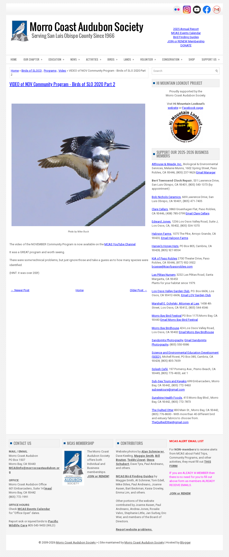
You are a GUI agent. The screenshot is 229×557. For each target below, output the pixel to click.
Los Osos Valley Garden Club (170, 291)
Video (62, 70)
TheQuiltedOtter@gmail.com (170, 422)
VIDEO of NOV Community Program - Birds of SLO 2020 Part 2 (62, 84)
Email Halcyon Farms (174, 238)
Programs (50, 70)
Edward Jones (161, 221)
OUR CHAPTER (34, 58)
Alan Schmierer (152, 451)
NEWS (76, 58)
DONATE (186, 45)
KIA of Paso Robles (164, 258)
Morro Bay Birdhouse (165, 328)
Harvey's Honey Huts (165, 246)
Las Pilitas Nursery (163, 274)
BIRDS (113, 58)
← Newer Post (20, 290)
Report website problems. (134, 529)
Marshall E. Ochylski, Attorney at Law (175, 303)
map (48, 488)
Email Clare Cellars (197, 213)
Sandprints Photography (167, 340)
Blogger (185, 542)
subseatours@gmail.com (168, 389)
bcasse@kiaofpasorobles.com (172, 266)
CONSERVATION (173, 58)
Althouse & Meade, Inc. (167, 164)
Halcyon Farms (161, 233)
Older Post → (138, 290)
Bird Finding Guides (186, 37)
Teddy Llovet (136, 460)
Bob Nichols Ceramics (166, 197)
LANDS (130, 58)
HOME (14, 59)
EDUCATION (58, 58)
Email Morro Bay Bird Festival (179, 319)
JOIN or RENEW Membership (186, 41)
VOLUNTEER (149, 58)
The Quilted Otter (162, 410)
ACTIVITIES (95, 58)
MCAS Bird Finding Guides (134, 476)
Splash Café (160, 369)
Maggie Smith (144, 455)
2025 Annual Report (186, 29)
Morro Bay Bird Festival (167, 315)
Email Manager (205, 172)
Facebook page (192, 107)
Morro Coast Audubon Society (76, 542)
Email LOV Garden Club (196, 295)
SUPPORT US (212, 58)
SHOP (192, 59)
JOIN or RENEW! (98, 476)
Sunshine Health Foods (167, 397)
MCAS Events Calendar (186, 33)
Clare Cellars (160, 209)
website (173, 107)
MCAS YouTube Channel (120, 244)
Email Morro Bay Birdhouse (196, 332)
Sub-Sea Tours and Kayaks (169, 381)
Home (15, 70)
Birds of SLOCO (31, 70)
